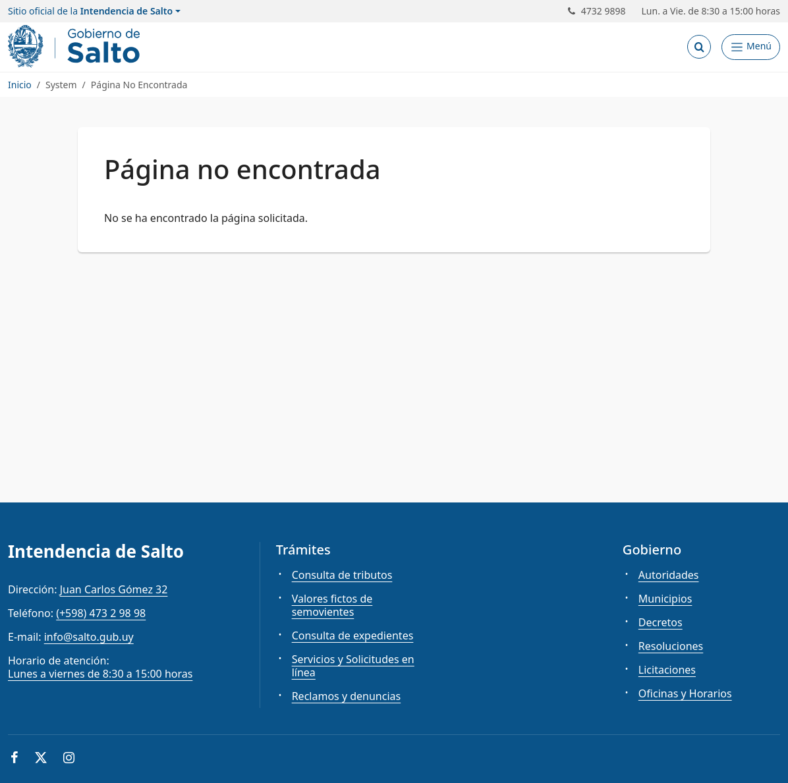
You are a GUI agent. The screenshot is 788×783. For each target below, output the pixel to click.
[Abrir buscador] (699, 47)
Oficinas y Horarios (685, 693)
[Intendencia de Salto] (76, 46)
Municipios (665, 598)
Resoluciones (670, 646)
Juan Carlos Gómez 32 (114, 589)
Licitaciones (667, 669)
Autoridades (668, 575)
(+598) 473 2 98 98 (101, 613)
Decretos (660, 622)
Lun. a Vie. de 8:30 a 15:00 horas (711, 11)
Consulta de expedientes (353, 635)
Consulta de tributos (342, 575)
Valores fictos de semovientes (332, 605)
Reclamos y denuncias (346, 696)
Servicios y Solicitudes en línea (353, 666)
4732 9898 (597, 11)
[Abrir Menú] (750, 47)
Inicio (20, 84)
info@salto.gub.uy (89, 636)
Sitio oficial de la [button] (90, 11)
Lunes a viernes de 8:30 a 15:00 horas (100, 673)
